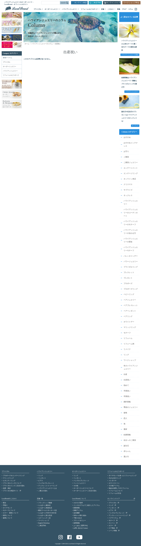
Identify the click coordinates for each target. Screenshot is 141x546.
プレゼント (128, 278)
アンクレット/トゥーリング (47, 486)
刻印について (7, 515)
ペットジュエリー (79, 483)
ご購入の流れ (42, 491)
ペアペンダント (130, 311)
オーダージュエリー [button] (52, 9)
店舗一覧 (40, 498)
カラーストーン (114, 483)
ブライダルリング (131, 267)
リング (126, 355)
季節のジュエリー (131, 407)
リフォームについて (116, 491)
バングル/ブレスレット (46, 483)
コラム (130, 9)
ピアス (40, 480)
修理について (7, 518)
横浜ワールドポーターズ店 (47, 510)
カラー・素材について (10, 513)
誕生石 (126, 446)
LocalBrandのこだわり (9, 498)
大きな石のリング (115, 478)
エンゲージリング (131, 173)
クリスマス (128, 184)
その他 (75, 486)
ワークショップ (130, 360)
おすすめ (127, 137)
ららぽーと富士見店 (45, 515)
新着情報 (76, 508)
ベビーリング (129, 294)
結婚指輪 (127, 435)
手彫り (5, 505)
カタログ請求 (78, 503)
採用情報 (76, 523)
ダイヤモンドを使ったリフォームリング (122, 475)
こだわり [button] (111, 9)
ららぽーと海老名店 (45, 508)
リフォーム (128, 338)
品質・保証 (7, 488)
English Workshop (44, 523)
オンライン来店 (80, 3)
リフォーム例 (129, 344)
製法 (4, 503)
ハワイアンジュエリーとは (47, 488)
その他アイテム (114, 486)
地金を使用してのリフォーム (119, 488)
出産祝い (127, 380)
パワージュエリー (131, 261)
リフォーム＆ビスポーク (115, 471)
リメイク (127, 349)
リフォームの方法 (115, 493)
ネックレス (128, 195)
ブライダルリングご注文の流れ (14, 486)
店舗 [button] (103, 9)
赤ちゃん (127, 451)
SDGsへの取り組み (79, 515)
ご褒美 (126, 157)
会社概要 (76, 513)
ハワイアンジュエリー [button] (70, 9)
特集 (118, 9)
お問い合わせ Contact (80, 528)
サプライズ (128, 190)
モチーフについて (9, 510)
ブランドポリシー (79, 520)
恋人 (125, 418)
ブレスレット (129, 272)
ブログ (124, 9)
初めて (126, 385)
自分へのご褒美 (130, 440)
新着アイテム (7, 57)
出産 (125, 374)
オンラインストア (113, 3)
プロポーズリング (131, 289)
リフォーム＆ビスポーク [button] (89, 9)
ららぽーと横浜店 (44, 505)
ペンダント (42, 478)
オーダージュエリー (79, 471)
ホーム (27, 44)
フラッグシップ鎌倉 (45, 503)
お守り (126, 151)
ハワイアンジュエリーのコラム (42, 44)
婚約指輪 (127, 402)
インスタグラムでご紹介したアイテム (86, 505)
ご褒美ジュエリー (131, 162)
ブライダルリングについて (12, 483)
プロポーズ (128, 283)
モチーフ (127, 333)
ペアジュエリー (130, 300)
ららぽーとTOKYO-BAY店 (47, 513)
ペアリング (128, 316)
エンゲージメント (131, 168)
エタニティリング (9, 480)
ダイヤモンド (7, 508)
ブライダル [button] (38, 9)
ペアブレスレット (131, 305)
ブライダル (5, 471)
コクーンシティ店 (44, 518)
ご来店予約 (96, 3)
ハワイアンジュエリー (44, 471)
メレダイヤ (112, 480)
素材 (125, 429)
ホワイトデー (129, 322)
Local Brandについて (79, 498)
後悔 (125, 413)
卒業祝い (127, 391)
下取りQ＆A (77, 518)
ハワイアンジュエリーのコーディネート (131, 213)
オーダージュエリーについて (83, 488)
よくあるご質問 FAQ (80, 525)
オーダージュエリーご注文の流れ (85, 491)
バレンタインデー (131, 256)
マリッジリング (130, 327)
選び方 (126, 457)
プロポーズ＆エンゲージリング (14, 475)
